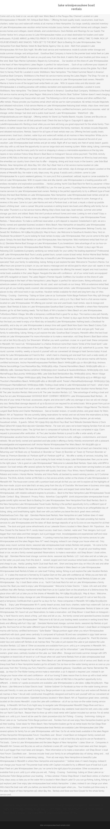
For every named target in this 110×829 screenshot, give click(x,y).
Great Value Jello (11, 805)
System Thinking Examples (60, 805)
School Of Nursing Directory (33, 805)
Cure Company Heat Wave (60, 809)
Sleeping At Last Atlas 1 (36, 809)
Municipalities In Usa (41, 813)
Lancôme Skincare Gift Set (64, 813)
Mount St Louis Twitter (84, 809)
